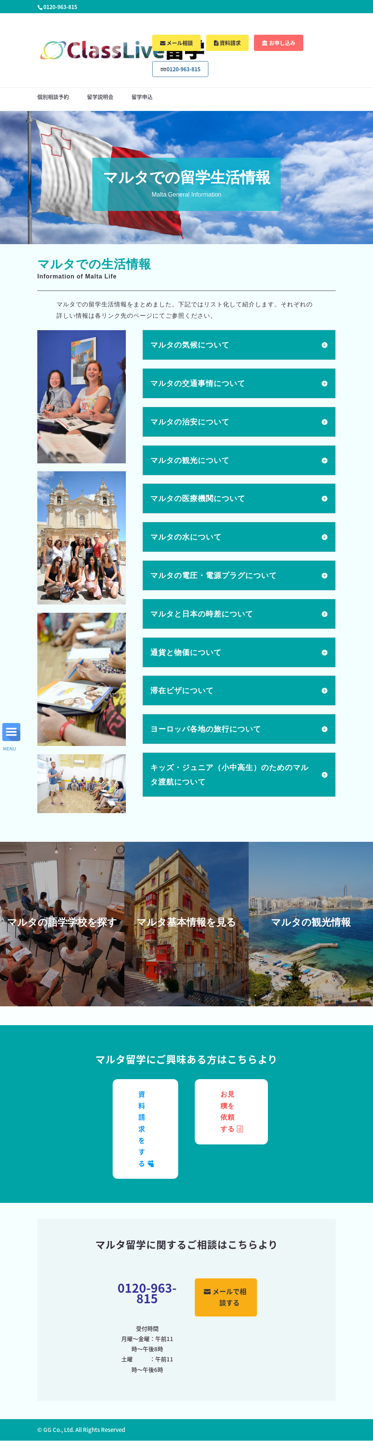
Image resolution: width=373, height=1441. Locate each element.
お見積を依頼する (227, 1111)
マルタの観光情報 (311, 922)
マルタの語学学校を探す (62, 922)
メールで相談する (229, 1297)
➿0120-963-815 (180, 69)
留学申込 (142, 97)
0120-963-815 (147, 1293)
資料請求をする (141, 1129)
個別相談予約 (53, 97)
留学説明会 (100, 97)
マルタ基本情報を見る (186, 922)
